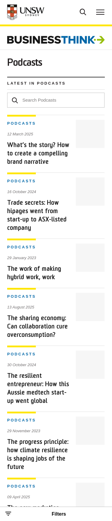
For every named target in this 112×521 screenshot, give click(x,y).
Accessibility (18, 471)
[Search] (15, 100)
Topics (63, 379)
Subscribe (67, 403)
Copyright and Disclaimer (29, 461)
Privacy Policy (19, 450)
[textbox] (56, 100)
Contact (16, 403)
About (63, 391)
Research (18, 391)
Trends (15, 379)
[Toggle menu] (100, 12)
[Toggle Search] (83, 11)
